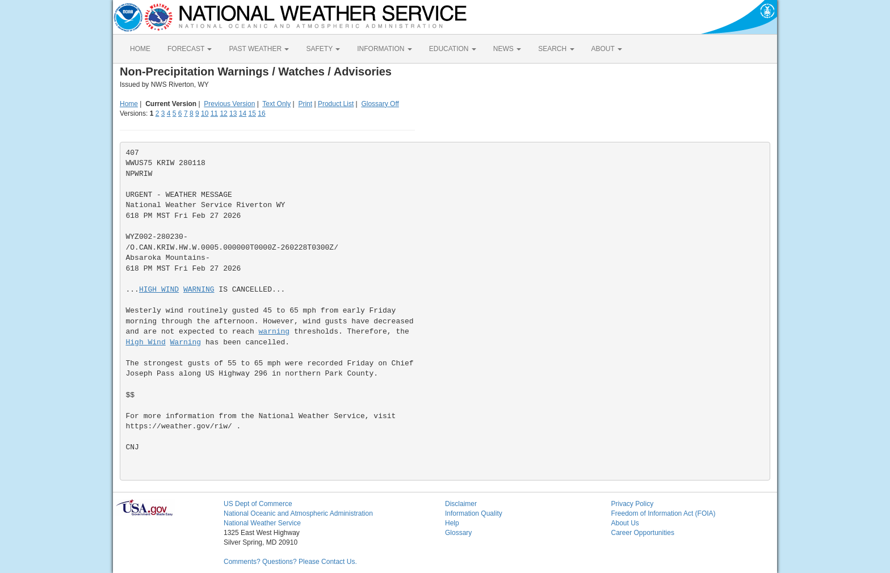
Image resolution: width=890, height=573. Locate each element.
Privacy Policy (632, 504)
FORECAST (189, 49)
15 (252, 113)
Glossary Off (379, 104)
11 (214, 113)
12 (223, 113)
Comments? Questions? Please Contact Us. (290, 562)
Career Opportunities (642, 533)
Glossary (458, 533)
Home (129, 104)
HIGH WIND (159, 289)
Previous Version (229, 104)
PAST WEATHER (259, 49)
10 (204, 113)
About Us (625, 523)
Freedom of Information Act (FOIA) (663, 513)
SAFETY (323, 49)
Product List (336, 104)
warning (274, 331)
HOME (140, 49)
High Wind (146, 342)
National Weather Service (262, 523)
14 (242, 113)
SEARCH (556, 49)
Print (305, 104)
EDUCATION (452, 49)
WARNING (199, 289)
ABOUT (606, 49)
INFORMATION (384, 49)
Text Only (276, 104)
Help (452, 523)
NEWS (507, 49)
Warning (185, 342)
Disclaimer (461, 504)
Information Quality (473, 513)
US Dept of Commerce (258, 504)
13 (233, 113)
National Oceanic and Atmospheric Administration (298, 513)
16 (261, 113)
